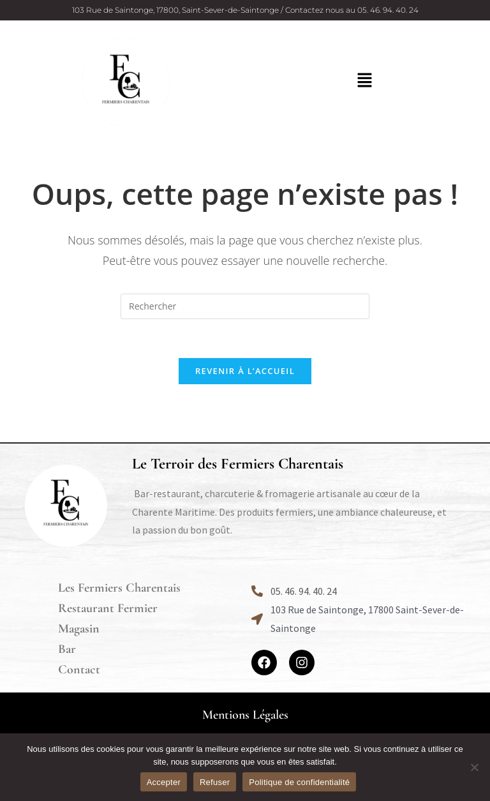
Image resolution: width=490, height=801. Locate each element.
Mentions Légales (245, 714)
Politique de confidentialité (299, 782)
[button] (364, 80)
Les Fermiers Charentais (119, 587)
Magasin (79, 628)
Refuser (215, 782)
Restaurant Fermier (108, 608)
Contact (79, 669)
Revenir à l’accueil (245, 371)
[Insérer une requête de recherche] (245, 306)
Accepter (164, 782)
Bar (67, 649)
